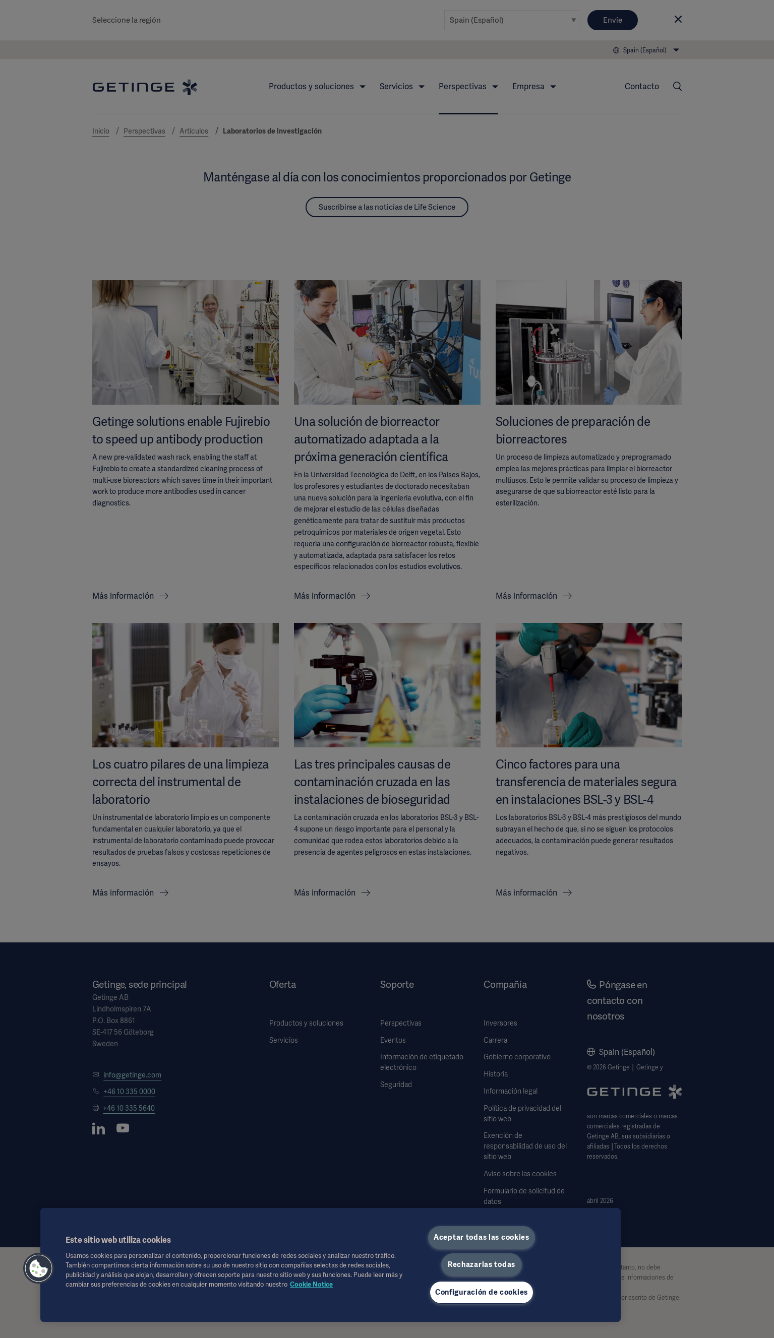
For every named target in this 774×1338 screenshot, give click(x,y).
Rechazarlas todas (481, 1264)
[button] (39, 1268)
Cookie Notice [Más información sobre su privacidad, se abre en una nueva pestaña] (311, 1284)
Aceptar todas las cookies (481, 1237)
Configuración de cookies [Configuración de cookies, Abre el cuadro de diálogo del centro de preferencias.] (481, 1292)
